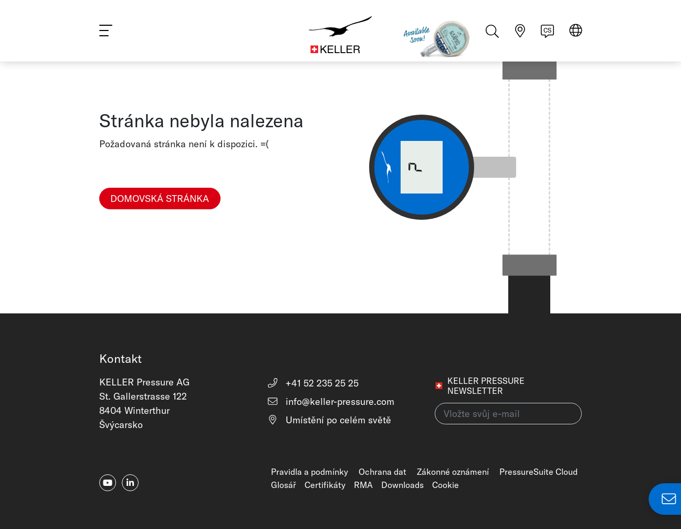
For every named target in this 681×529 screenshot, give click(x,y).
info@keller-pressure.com (330, 401)
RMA (363, 485)
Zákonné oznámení (453, 471)
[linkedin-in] (130, 482)
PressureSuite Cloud (538, 471)
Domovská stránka (159, 198)
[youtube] (107, 482)
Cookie (445, 485)
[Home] (340, 32)
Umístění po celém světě (329, 420)
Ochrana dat (382, 471)
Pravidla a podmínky (309, 471)
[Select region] (575, 32)
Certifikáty (325, 485)
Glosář (283, 485)
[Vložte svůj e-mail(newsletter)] (508, 413)
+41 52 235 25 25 (313, 383)
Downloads (402, 485)
